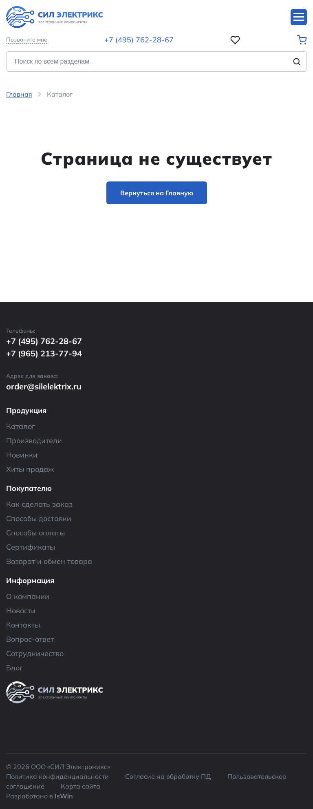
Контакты (23, 625)
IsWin (64, 796)
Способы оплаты (35, 532)
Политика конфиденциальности (57, 776)
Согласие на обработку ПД (168, 776)
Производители (34, 440)
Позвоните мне (26, 39)
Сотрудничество (35, 653)
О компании (27, 596)
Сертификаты (30, 547)
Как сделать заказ (39, 504)
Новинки (21, 455)
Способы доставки (38, 518)
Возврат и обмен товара (49, 561)
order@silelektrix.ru (44, 386)
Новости (20, 610)
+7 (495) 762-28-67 (139, 39)
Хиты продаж (30, 469)
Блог (14, 667)
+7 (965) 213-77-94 (44, 353)
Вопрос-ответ (30, 639)
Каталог (20, 426)
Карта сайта (80, 786)
